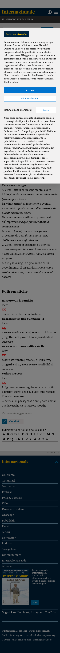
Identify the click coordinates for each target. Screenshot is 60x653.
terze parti (26, 141)
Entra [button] (46, 110)
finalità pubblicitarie (24, 161)
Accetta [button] (30, 90)
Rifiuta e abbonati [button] (30, 99)
